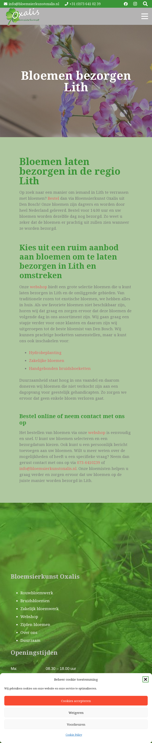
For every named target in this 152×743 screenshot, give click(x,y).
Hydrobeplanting (45, 352)
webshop (38, 286)
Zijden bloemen (35, 624)
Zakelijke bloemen (46, 360)
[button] (145, 679)
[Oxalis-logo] (22, 16)
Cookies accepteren (76, 701)
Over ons (28, 632)
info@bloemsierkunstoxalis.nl (48, 468)
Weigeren (76, 712)
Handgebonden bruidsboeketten (60, 368)
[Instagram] (135, 4)
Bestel (53, 198)
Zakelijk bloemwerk (39, 608)
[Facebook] (126, 4)
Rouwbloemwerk (36, 592)
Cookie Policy (74, 735)
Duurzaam (30, 640)
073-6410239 (88, 462)
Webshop (29, 616)
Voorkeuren (76, 724)
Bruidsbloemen (35, 600)
